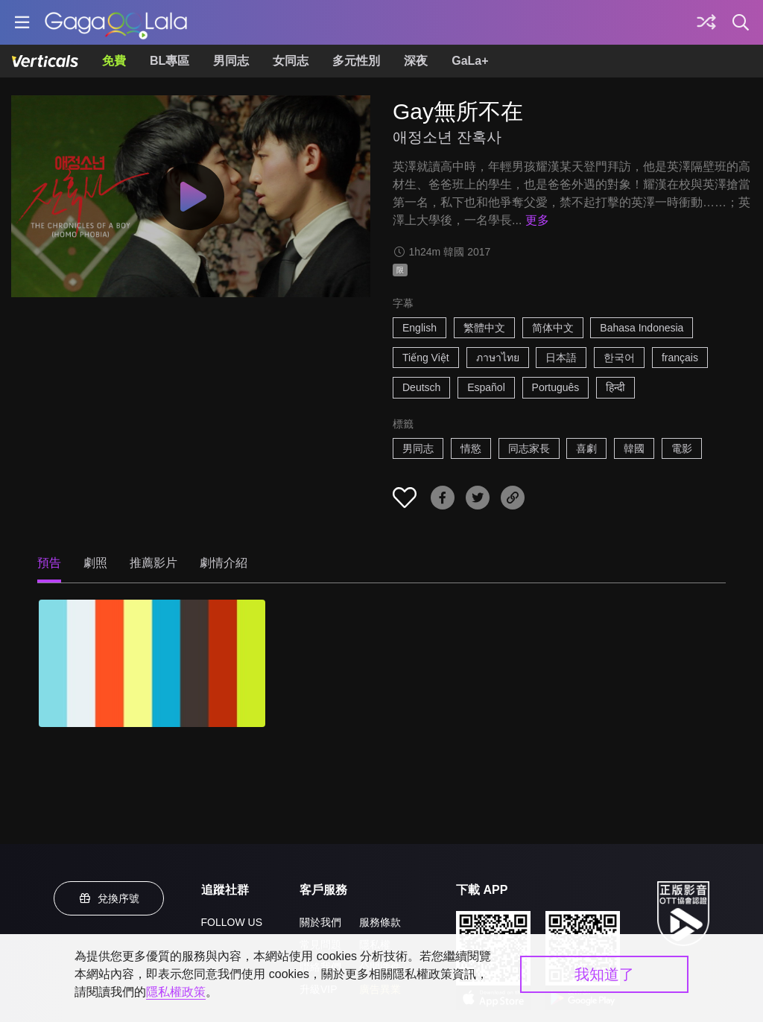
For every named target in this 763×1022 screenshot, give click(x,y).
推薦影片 (153, 562)
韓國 (634, 448)
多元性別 (356, 60)
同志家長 (529, 448)
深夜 (416, 60)
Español (486, 387)
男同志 (231, 60)
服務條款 (380, 922)
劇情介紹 (223, 562)
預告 (49, 562)
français (680, 358)
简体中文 (553, 328)
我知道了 (604, 974)
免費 (114, 60)
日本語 (561, 358)
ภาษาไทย (497, 358)
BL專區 (169, 60)
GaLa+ (470, 60)
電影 (681, 448)
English (419, 328)
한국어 (619, 358)
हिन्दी (615, 387)
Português (556, 387)
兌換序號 (108, 898)
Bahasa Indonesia (641, 328)
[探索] (706, 22)
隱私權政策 (176, 992)
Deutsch (421, 387)
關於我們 (320, 922)
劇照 (95, 562)
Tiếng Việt (425, 358)
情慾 (470, 448)
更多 (537, 220)
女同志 (290, 60)
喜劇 (586, 448)
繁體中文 (484, 328)
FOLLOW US (231, 922)
